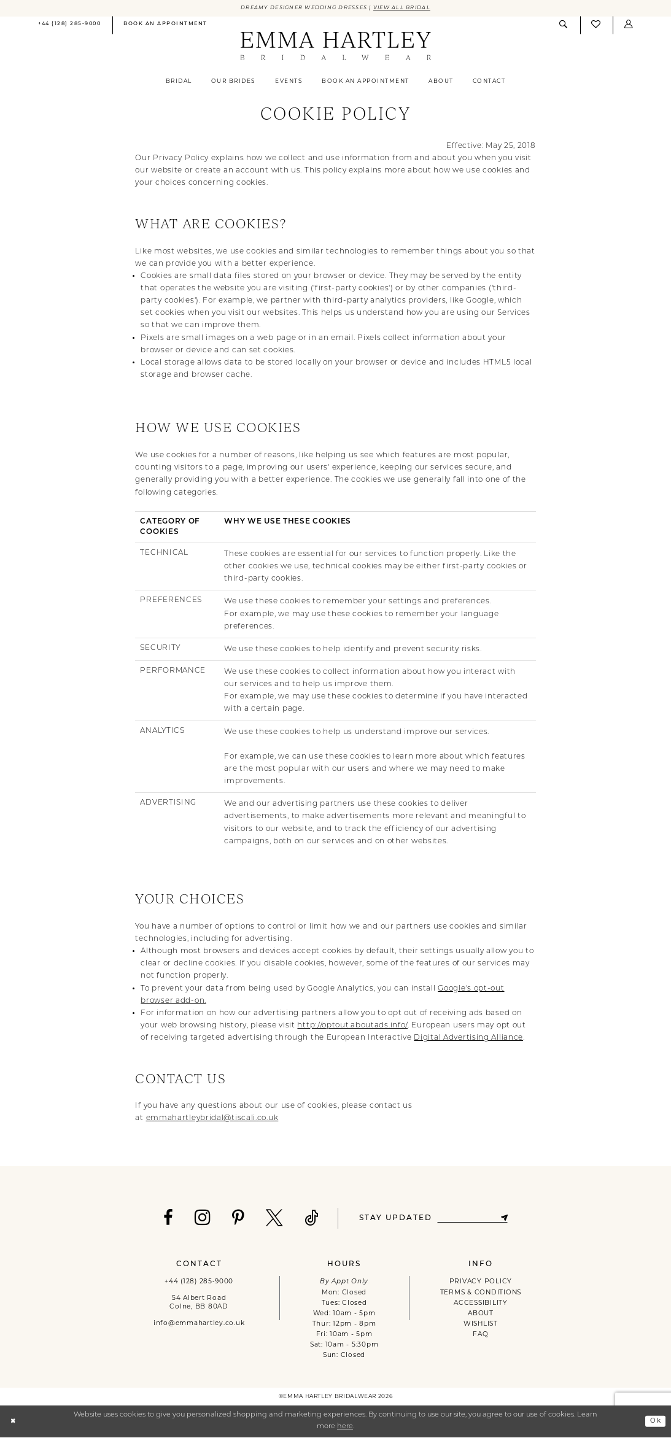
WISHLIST (480, 1324)
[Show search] (564, 25)
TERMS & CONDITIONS (480, 1293)
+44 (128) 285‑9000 (199, 1282)
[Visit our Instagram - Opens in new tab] (199, 1218)
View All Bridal (409, 8)
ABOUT (481, 1314)
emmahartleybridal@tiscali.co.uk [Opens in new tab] (212, 1119)
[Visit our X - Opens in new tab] (271, 1218)
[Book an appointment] (165, 26)
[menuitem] (69, 26)
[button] (629, 25)
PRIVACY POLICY (480, 1282)
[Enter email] (472, 1219)
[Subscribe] (507, 1219)
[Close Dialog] (14, 1422)
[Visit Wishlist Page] (596, 26)
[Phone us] (69, 26)
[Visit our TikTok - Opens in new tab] (308, 1218)
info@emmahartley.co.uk (198, 1324)
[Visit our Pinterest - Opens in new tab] (234, 1218)
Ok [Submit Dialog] (655, 1421)
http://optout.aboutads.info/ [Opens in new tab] (352, 1026)
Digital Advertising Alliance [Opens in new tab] (468, 1038)
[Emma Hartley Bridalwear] (335, 47)
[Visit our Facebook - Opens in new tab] (165, 1218)
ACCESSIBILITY (481, 1304)
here (345, 1427)
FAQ (480, 1335)
